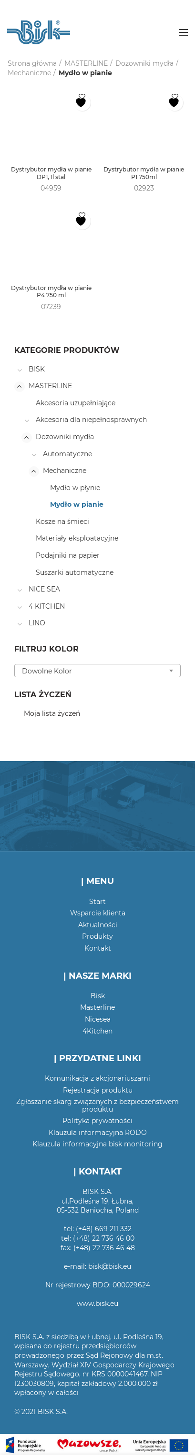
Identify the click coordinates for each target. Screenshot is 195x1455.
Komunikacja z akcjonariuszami (97, 1078)
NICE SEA (44, 589)
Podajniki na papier (68, 555)
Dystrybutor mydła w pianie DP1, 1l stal (51, 173)
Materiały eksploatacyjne (77, 538)
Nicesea (98, 1019)
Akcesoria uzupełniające (75, 403)
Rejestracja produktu (98, 1090)
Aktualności (97, 925)
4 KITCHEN (47, 606)
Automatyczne (67, 454)
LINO (37, 623)
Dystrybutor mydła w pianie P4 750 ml (51, 291)
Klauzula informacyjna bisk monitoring (97, 1144)
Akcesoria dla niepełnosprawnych (91, 419)
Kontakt (97, 948)
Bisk (98, 996)
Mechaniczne (29, 73)
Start (97, 901)
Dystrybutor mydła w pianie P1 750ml (143, 173)
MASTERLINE (86, 63)
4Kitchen (97, 1031)
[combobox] (97, 670)
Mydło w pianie (76, 504)
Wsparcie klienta (97, 913)
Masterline (97, 1007)
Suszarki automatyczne (74, 572)
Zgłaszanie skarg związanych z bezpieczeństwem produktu (97, 1105)
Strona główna (32, 63)
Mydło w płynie (75, 487)
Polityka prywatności (97, 1120)
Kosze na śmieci (62, 521)
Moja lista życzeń (52, 713)
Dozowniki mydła (144, 63)
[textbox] (97, 671)
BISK (37, 369)
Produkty (97, 936)
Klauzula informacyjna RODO (98, 1132)
